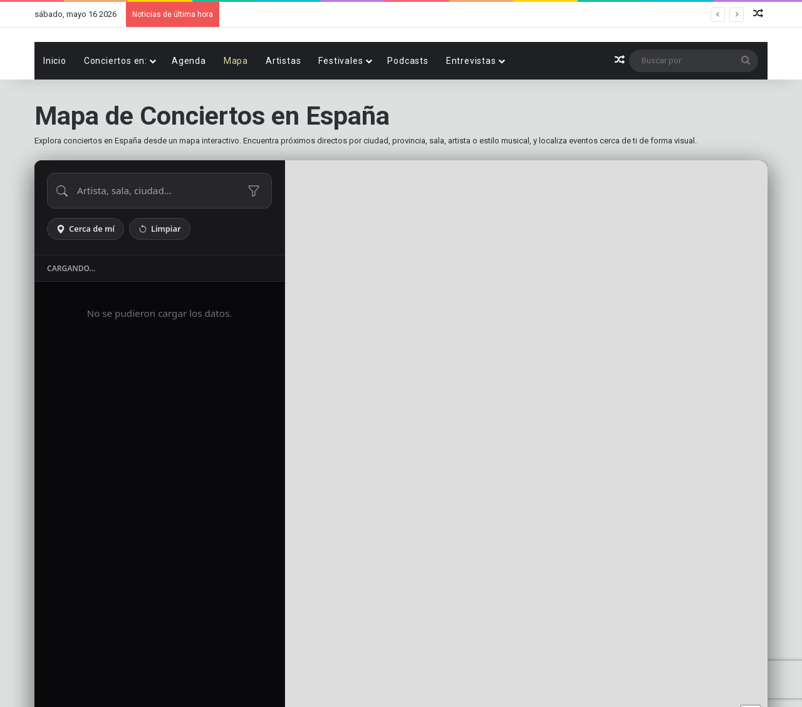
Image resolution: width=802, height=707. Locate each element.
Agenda (189, 104)
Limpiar (159, 271)
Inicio (54, 104)
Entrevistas (471, 104)
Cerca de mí (85, 271)
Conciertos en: (115, 104)
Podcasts (407, 104)
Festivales (340, 104)
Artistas (283, 104)
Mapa (236, 104)
